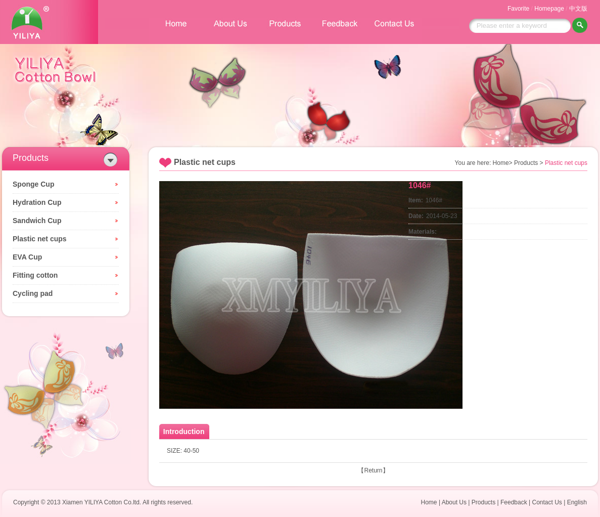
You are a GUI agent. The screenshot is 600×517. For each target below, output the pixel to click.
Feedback (513, 502)
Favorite (518, 8)
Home (429, 502)
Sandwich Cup (37, 221)
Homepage (549, 8)
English (577, 502)
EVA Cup (27, 257)
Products (483, 502)
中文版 (578, 8)
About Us (454, 502)
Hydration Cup (37, 202)
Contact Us (547, 502)
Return (373, 470)
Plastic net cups (40, 239)
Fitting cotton (35, 275)
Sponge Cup (33, 184)
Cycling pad (33, 293)
